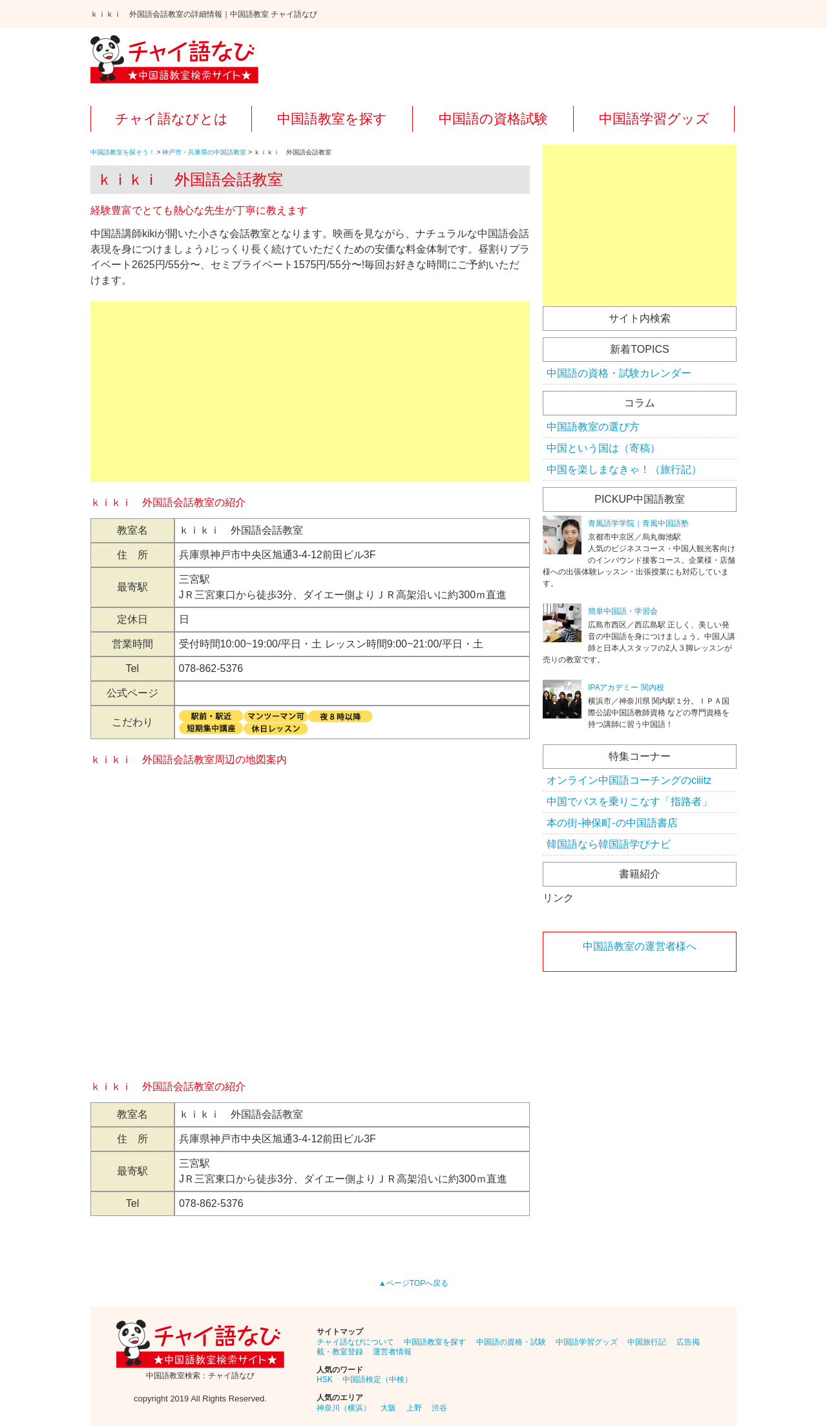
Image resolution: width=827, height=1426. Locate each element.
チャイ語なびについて (355, 1342)
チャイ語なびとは (171, 118)
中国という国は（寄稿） (603, 448)
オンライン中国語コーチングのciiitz (629, 780)
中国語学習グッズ (654, 118)
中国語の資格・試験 (511, 1342)
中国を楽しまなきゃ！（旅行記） (624, 469)
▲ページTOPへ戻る (413, 1283)
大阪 (388, 1407)
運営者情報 (392, 1351)
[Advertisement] (310, 391)
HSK (325, 1379)
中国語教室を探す (332, 118)
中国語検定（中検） (377, 1379)
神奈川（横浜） (344, 1407)
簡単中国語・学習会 (623, 611)
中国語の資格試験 (493, 118)
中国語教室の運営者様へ (639, 946)
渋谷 (439, 1407)
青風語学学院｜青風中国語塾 (638, 523)
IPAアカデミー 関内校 (626, 687)
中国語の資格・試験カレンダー (619, 373)
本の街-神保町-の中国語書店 (612, 822)
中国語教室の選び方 (593, 426)
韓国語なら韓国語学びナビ (609, 844)
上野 (414, 1407)
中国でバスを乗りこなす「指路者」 (629, 801)
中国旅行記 (646, 1342)
